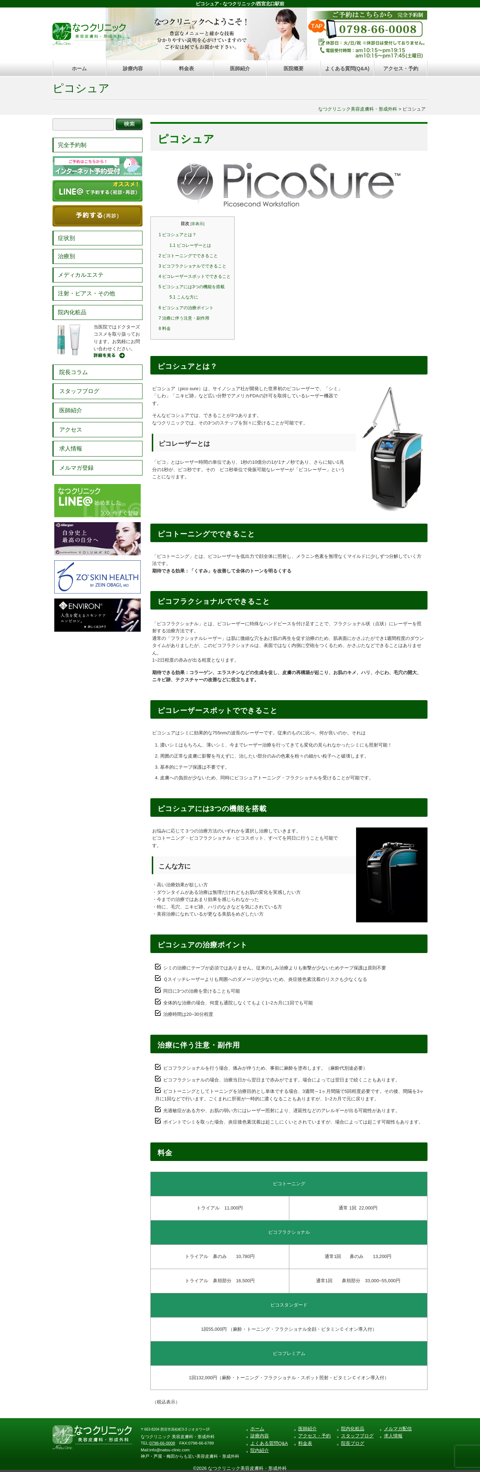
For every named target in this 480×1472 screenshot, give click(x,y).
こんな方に (184, 297)
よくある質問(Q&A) (347, 68)
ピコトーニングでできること (188, 255)
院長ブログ (352, 1443)
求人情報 (70, 448)
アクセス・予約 (400, 68)
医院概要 (294, 68)
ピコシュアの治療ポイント (186, 307)
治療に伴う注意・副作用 (184, 318)
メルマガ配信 (398, 1428)
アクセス (70, 430)
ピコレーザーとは (190, 245)
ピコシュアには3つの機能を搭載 (192, 286)
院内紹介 (259, 1450)
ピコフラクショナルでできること (192, 266)
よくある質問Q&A (269, 1443)
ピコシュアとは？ (177, 234)
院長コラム (73, 372)
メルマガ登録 (76, 468)
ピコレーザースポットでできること (195, 276)
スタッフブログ (79, 391)
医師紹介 (240, 68)
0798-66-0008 (162, 1443)
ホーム (79, 68)
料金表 (186, 68)
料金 (165, 328)
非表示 (197, 223)
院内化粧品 (72, 312)
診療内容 (133, 68)
